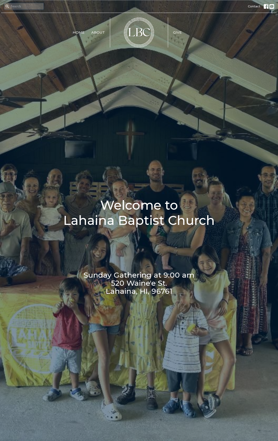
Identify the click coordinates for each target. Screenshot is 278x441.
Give (177, 32)
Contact (254, 6)
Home (78, 32)
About (98, 32)
